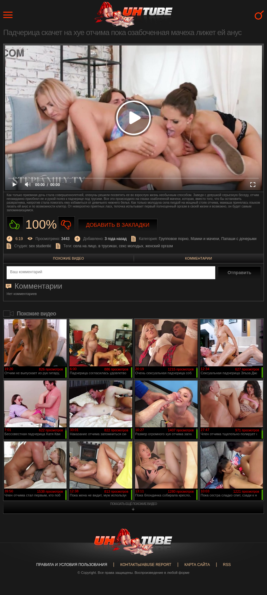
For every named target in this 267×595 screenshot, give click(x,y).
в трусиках (107, 246)
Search (259, 15)
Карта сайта (197, 564)
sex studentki (40, 246)
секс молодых (131, 246)
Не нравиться (66, 224)
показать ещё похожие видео (133, 504)
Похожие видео (68, 258)
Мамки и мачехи (205, 239)
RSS (227, 564)
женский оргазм (159, 246)
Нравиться (15, 224)
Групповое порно (173, 239)
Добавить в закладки (118, 225)
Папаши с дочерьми (239, 239)
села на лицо (84, 246)
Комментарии (198, 258)
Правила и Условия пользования (71, 564)
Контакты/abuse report (145, 564)
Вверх (253, 560)
